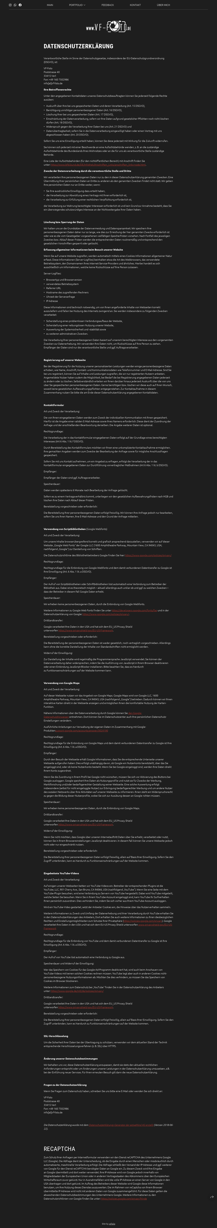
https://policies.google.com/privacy (142, 921)
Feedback (108, 4)
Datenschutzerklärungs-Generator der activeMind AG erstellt (121, 1125)
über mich (163, 4)
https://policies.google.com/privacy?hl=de (124, 1199)
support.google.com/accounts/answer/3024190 (81, 731)
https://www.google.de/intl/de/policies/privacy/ (77, 991)
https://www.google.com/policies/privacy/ (148, 555)
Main (50, 4)
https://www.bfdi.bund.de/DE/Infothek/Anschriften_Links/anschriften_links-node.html (98, 165)
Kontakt (135, 4)
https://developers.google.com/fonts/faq (134, 611)
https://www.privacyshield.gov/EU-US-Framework (85, 631)
